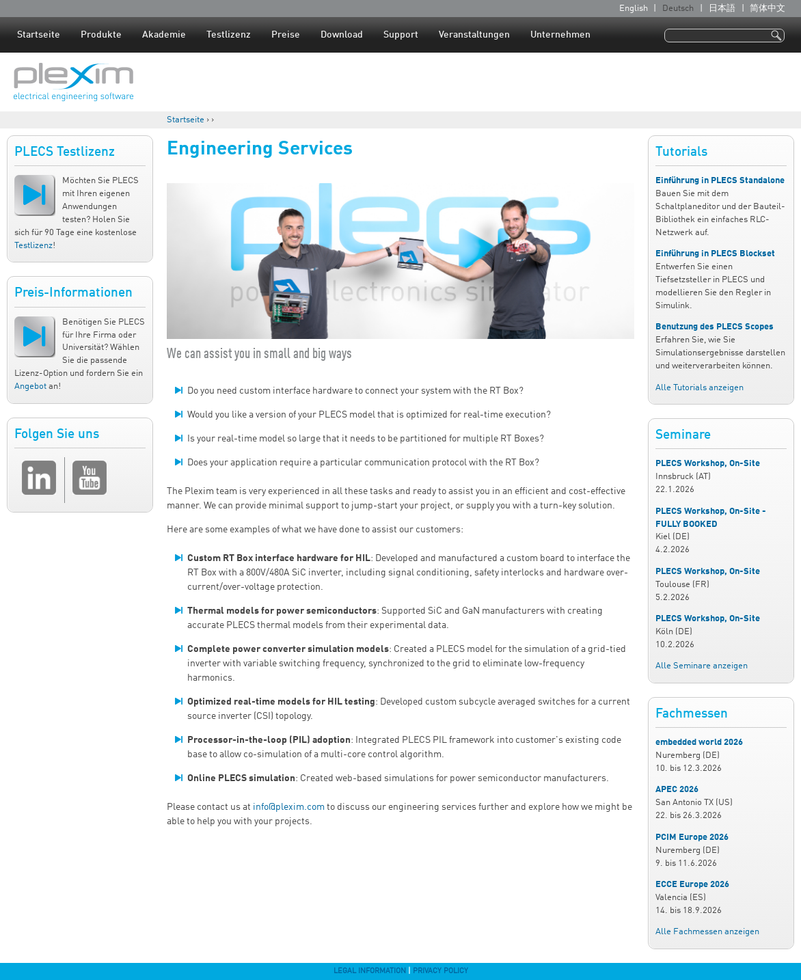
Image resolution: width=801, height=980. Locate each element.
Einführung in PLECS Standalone (720, 180)
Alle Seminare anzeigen (701, 666)
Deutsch (678, 8)
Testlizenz (228, 35)
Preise (285, 35)
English (633, 8)
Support (400, 35)
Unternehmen (560, 35)
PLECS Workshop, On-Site (707, 463)
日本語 (722, 8)
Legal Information (370, 971)
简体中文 (767, 8)
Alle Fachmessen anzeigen (707, 931)
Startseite (38, 35)
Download (342, 35)
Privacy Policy (440, 971)
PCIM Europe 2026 (692, 837)
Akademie (164, 35)
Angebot (30, 386)
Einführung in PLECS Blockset (715, 253)
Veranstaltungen (474, 35)
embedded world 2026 (699, 742)
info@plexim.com (289, 807)
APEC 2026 (676, 789)
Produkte (101, 35)
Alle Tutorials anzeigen (699, 387)
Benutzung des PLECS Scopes (714, 327)
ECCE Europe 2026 (692, 884)
